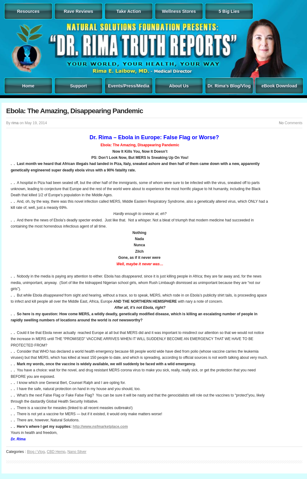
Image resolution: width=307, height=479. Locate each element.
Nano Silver (76, 452)
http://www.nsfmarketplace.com (100, 426)
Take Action (129, 11)
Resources (28, 11)
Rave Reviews (78, 11)
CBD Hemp (56, 452)
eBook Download (279, 85)
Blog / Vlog (36, 452)
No (281, 123)
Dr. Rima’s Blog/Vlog (229, 85)
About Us (179, 85)
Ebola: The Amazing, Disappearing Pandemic (74, 111)
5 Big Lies (229, 11)
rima (14, 123)
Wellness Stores (179, 11)
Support (78, 85)
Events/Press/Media (128, 85)
